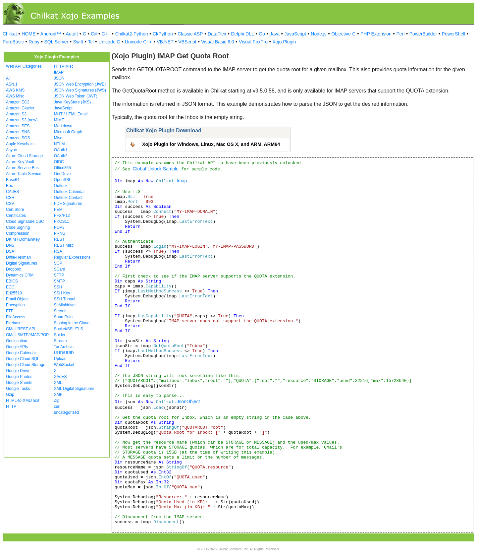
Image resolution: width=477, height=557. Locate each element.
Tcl (90, 41)
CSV (10, 203)
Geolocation (16, 341)
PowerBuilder (423, 33)
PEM (58, 209)
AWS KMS (15, 90)
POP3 (59, 227)
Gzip (10, 394)
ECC (10, 287)
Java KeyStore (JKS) (72, 102)
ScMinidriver (65, 305)
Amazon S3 (16, 114)
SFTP (59, 275)
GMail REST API (20, 329)
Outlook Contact (68, 197)
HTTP (11, 406)
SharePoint (64, 317)
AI (8, 78)
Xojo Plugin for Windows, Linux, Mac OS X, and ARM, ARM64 (211, 144)
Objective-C (343, 33)
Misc (58, 138)
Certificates (16, 215)
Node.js (318, 33)
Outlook (61, 185)
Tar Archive (64, 346)
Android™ (50, 33)
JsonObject (188, 401)
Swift (78, 41)
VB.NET (165, 41)
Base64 (13, 179)
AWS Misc (15, 96)
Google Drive (17, 370)
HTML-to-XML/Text (22, 400)
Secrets (61, 311)
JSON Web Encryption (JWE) (80, 84)
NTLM (59, 144)
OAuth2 (61, 156)
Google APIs (17, 346)
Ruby (33, 41)
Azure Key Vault (20, 161)
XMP (58, 394)
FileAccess (15, 317)
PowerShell (453, 33)
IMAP (59, 72)
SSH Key (62, 293)
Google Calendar (21, 352)
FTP (10, 311)
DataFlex (217, 33)
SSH (58, 287)
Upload (60, 358)
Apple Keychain (19, 144)
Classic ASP (190, 33)
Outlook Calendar (69, 191)
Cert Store (15, 209)
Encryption (15, 305)
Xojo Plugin (284, 41)
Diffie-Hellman (18, 257)
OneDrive (62, 173)
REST (59, 239)
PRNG (60, 233)
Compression (17, 233)
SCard (59, 269)
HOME (28, 33)
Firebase (14, 323)
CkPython (163, 33)
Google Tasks (18, 388)
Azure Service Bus (22, 167)
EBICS (12, 281)
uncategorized (66, 412)
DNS (10, 245)
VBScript (187, 41)
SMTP (59, 281)
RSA (58, 251)
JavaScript (295, 33)
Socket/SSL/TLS (68, 329)
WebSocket (64, 364)
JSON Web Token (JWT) (75, 96)
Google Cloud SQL (22, 358)
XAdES (60, 376)
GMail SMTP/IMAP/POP (27, 335)
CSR (10, 197)
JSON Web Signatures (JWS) (80, 90)
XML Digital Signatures (74, 388)
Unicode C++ (138, 41)
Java (275, 33)
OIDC (59, 161)
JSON (59, 78)
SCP (58, 263)
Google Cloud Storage (25, 364)
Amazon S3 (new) (21, 120)
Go (262, 33)
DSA (10, 251)
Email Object (17, 299)
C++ (106, 33)
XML (58, 382)
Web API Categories (24, 66)
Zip (57, 400)
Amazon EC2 (17, 102)
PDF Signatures (68, 203)
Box (9, 185)
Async (11, 150)
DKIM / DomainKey (23, 239)
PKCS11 (61, 221)
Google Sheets (19, 382)
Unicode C (109, 41)
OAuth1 (61, 150)
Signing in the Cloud (71, 323)
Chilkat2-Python (131, 33)
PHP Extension (376, 33)
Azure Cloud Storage (24, 156)
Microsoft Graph (68, 132)
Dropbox (13, 269)
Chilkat (10, 33)
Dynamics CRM (19, 275)
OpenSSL (62, 179)
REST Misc (64, 245)
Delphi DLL (242, 33)
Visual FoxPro (253, 41)
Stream (60, 341)
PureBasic (13, 41)
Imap (182, 180)
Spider (60, 335)
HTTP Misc (64, 66)
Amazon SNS (18, 132)
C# (94, 33)
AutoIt (72, 33)
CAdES (12, 191)
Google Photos (19, 376)
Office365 (62, 167)
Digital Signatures (21, 263)
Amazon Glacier (20, 108)
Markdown (63, 126)
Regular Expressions (72, 257)
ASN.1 (12, 84)
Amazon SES (17, 126)
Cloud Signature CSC (25, 221)
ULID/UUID (64, 352)
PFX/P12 (62, 215)
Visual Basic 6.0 (217, 41)
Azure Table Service (23, 173)
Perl (400, 33)
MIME (59, 120)
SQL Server (56, 41)
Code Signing (18, 227)
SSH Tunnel (64, 299)
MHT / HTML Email (70, 114)
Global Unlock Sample (156, 168)
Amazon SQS (18, 138)
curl (57, 406)
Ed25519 (14, 293)
